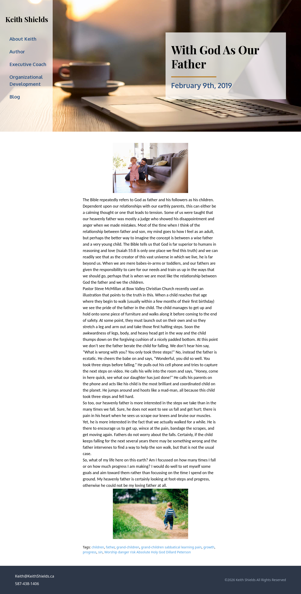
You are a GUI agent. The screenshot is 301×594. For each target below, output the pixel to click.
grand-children (127, 547)
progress (89, 552)
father (110, 547)
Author (17, 51)
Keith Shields (26, 19)
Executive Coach (27, 64)
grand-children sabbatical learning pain (171, 547)
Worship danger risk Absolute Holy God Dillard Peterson (147, 552)
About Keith (22, 39)
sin (100, 552)
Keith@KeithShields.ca (34, 576)
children (97, 547)
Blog (14, 97)
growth (208, 547)
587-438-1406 (27, 583)
